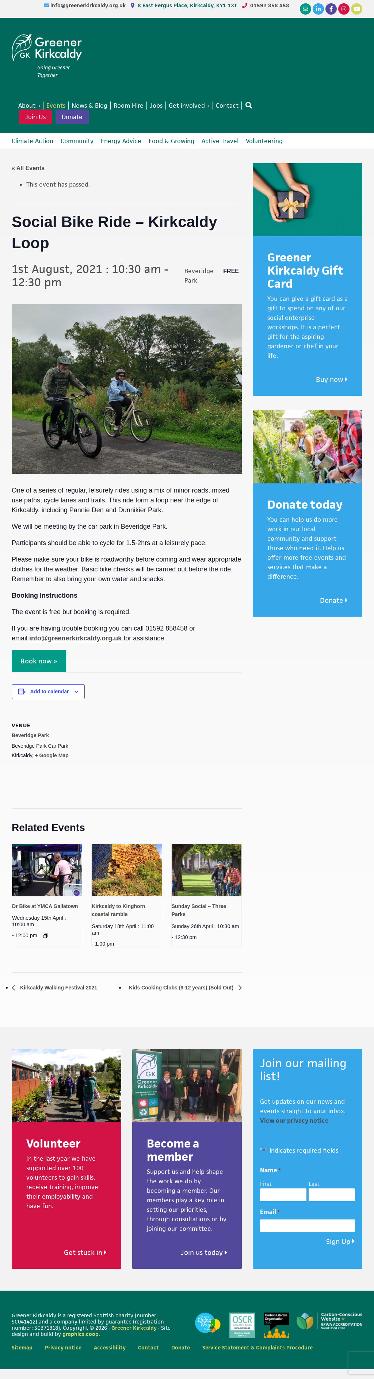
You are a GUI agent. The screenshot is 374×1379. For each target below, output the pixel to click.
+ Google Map (52, 755)
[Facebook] (331, 9)
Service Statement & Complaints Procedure (257, 1357)
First (266, 1194)
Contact (148, 1357)
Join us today (204, 1262)
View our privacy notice (294, 1131)
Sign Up (338, 1251)
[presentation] (47, 870)
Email (270, 1222)
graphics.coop (80, 1343)
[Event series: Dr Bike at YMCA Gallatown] (45, 936)
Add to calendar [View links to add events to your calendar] (49, 691)
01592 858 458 (269, 5)
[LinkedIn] (318, 9)
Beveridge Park (30, 735)
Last (314, 1194)
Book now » (38, 661)
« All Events (28, 168)
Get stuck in (85, 1262)
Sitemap (22, 1357)
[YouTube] (356, 9)
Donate (72, 117)
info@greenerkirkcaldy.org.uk (88, 5)
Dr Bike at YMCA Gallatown (45, 906)
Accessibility (110, 1357)
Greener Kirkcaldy (47, 49)
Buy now (332, 379)
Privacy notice (63, 1357)
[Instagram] (344, 9)
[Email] (305, 9)
